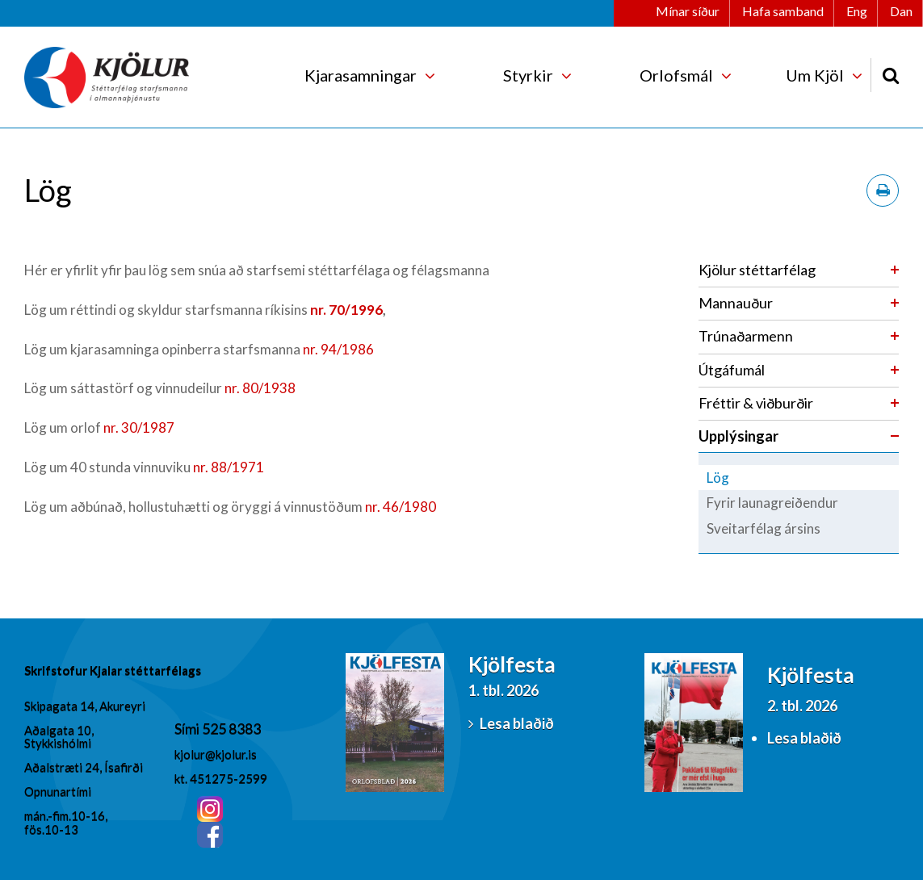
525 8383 (231, 728)
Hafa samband (783, 11)
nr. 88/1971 (228, 467)
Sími (188, 728)
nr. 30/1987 (138, 427)
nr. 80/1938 (259, 387)
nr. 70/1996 (346, 309)
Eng (856, 11)
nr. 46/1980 (400, 506)
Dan (901, 11)
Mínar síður (688, 11)
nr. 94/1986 (338, 349)
